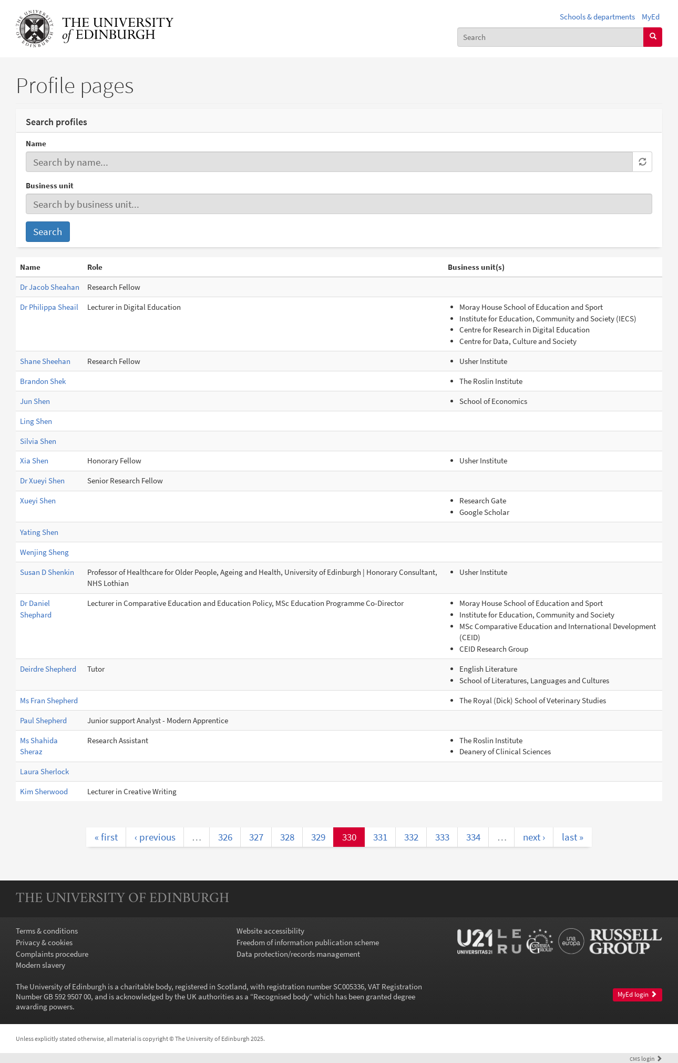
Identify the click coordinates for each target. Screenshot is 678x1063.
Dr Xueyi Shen (42, 480)
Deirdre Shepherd (48, 669)
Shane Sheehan (45, 361)
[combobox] (550, 37)
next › (534, 837)
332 (411, 837)
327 (256, 837)
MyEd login (637, 994)
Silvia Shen (38, 441)
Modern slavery (40, 965)
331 (380, 837)
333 (442, 837)
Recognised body (281, 996)
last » (572, 837)
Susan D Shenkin (47, 572)
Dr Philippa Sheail (49, 307)
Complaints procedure (52, 954)
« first (106, 837)
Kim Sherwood (44, 791)
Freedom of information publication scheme (308, 942)
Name (36, 143)
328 (287, 837)
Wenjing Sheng (44, 552)
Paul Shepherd (43, 720)
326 (225, 837)
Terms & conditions (47, 931)
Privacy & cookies (44, 942)
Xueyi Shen (38, 500)
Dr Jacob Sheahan (49, 287)
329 (318, 837)
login (646, 1058)
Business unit (50, 185)
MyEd (651, 17)
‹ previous (155, 837)
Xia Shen (34, 460)
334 (473, 837)
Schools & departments (597, 17)
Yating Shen (39, 532)
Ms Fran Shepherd (49, 700)
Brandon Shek (43, 381)
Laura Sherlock (44, 771)
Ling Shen (36, 421)
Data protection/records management (298, 954)
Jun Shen (35, 401)
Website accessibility (270, 931)
